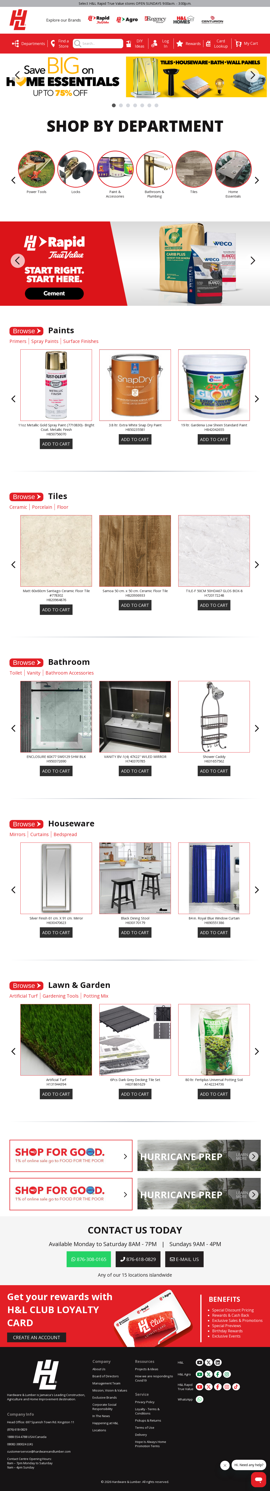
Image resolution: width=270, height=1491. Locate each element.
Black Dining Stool (135, 918)
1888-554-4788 (17, 1437)
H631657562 (214, 761)
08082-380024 (16, 1444)
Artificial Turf (23, 996)
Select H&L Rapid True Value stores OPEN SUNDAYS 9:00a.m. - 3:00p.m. (135, 3)
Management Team (106, 1383)
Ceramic (18, 507)
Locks (75, 191)
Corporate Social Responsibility (104, 1406)
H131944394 (56, 1084)
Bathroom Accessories (70, 673)
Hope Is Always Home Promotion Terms (150, 1444)
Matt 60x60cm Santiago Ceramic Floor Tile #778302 (56, 593)
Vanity (34, 673)
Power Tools (36, 191)
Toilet (15, 673)
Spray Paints (44, 341)
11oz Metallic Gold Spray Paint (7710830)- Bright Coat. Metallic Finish (56, 427)
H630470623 (56, 922)
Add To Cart (56, 444)
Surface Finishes (80, 341)
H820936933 (135, 595)
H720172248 (214, 595)
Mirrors (17, 834)
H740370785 (135, 761)
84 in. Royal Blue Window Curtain (214, 918)
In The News (101, 1416)
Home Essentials (233, 193)
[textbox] (102, 43)
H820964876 (56, 600)
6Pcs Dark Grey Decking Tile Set (135, 1079)
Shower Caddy (214, 756)
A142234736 (214, 1084)
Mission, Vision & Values (109, 1390)
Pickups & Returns (148, 1420)
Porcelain (42, 507)
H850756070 (56, 434)
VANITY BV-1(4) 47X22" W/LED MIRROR (135, 756)
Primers (17, 341)
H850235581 (135, 429)
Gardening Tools (60, 996)
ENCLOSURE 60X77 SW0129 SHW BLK (56, 756)
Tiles (193, 191)
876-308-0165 (88, 1259)
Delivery (141, 1434)
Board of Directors (105, 1376)
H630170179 (135, 922)
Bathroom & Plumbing (154, 193)
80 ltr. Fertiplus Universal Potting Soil (214, 1079)
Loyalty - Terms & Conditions (147, 1411)
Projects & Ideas (146, 1369)
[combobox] (102, 43)
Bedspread (65, 834)
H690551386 (214, 922)
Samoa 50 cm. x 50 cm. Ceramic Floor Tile (135, 591)
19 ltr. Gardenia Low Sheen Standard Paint (214, 425)
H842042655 (214, 429)
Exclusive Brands (104, 1397)
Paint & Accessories (115, 193)
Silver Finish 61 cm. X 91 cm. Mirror (56, 918)
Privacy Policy (145, 1402)
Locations (99, 1430)
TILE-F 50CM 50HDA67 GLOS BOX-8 (214, 591)
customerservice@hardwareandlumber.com (39, 1451)
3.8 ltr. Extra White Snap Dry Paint (135, 425)
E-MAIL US (184, 1259)
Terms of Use (144, 1427)
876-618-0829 (138, 1259)
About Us (98, 1369)
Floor (62, 507)
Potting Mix (95, 996)
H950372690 (56, 761)
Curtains (39, 834)
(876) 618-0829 (17, 1429)
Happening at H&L (105, 1423)
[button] (246, 43)
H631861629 (135, 1084)
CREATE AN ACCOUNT (36, 1337)
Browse (24, 331)
